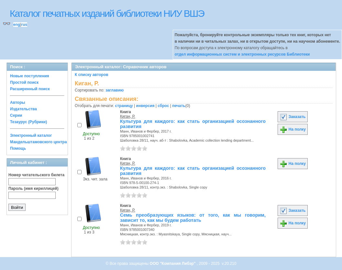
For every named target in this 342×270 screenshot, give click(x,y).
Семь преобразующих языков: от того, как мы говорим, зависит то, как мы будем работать (193, 217)
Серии (16, 115)
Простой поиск (24, 82)
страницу (124, 105)
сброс (163, 105)
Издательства (23, 109)
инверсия (145, 105)
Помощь (18, 148)
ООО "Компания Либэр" (173, 263)
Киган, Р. (127, 116)
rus (24, 24)
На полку (293, 129)
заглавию (114, 90)
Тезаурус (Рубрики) (28, 122)
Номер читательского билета (36, 175)
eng (16, 24)
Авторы (17, 102)
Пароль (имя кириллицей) (33, 188)
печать (178, 105)
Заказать (292, 116)
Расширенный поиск (30, 89)
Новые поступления (29, 76)
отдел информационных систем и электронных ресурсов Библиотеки (242, 54)
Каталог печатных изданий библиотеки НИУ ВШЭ (107, 13)
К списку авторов (91, 74)
